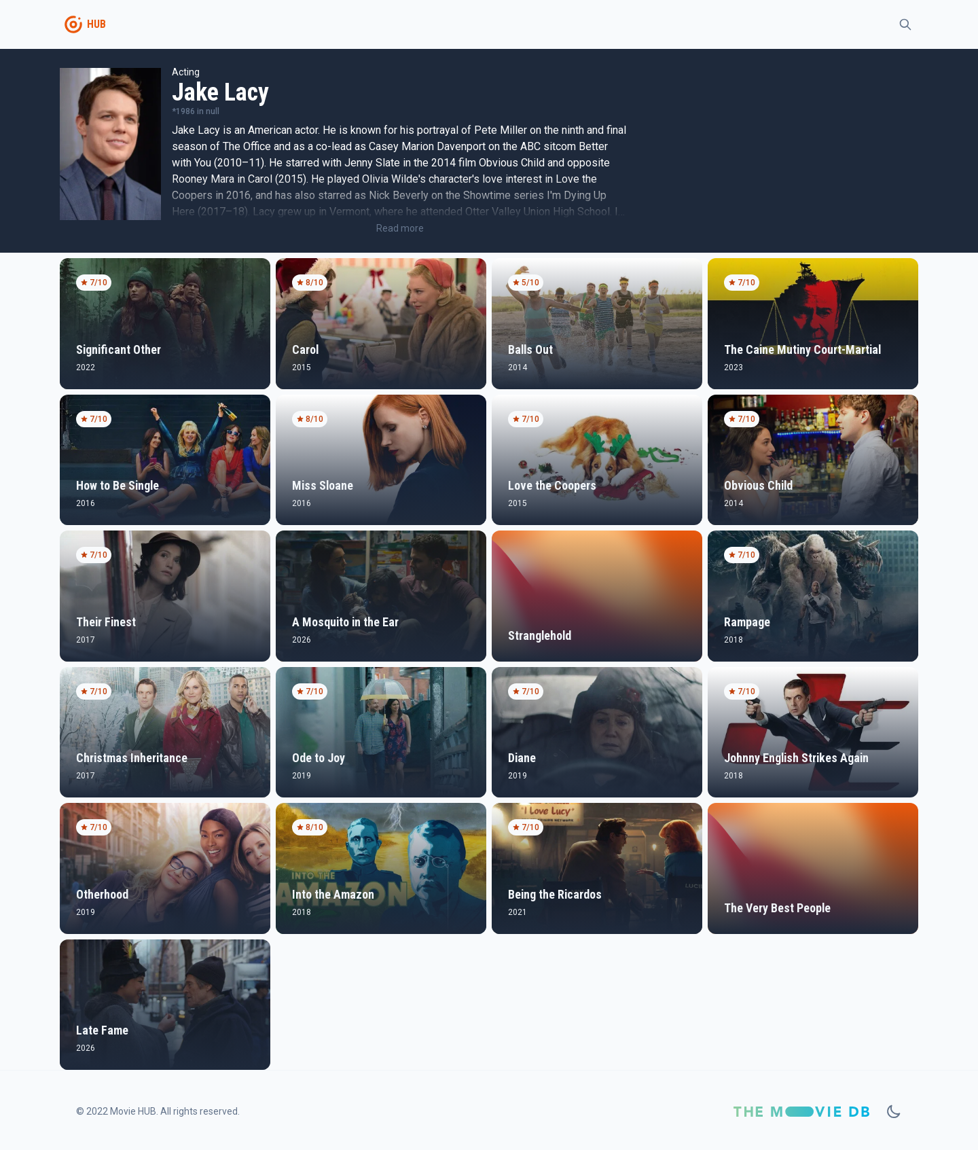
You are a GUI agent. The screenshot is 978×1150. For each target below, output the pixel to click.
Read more (400, 228)
